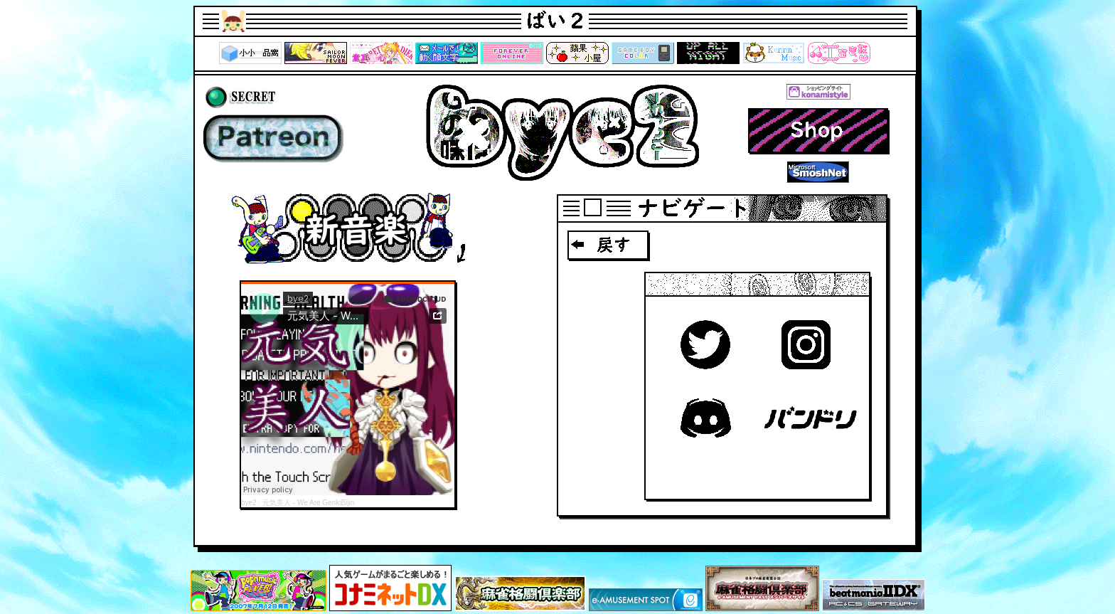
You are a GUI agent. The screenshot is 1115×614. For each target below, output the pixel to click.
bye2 (249, 503)
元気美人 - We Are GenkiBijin (308, 503)
